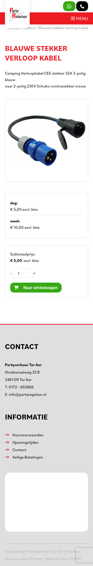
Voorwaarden (16, 558)
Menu (79, 18)
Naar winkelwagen (36, 288)
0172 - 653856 (21, 386)
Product (28, 27)
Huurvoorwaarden (28, 434)
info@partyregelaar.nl (27, 394)
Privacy (37, 558)
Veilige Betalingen (27, 457)
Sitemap (73, 551)
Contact (19, 449)
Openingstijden (25, 442)
